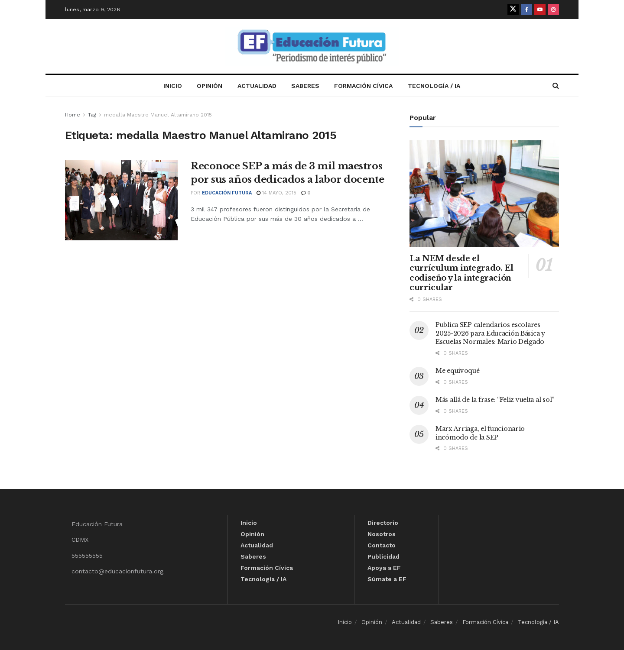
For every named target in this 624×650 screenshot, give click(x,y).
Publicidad (383, 556)
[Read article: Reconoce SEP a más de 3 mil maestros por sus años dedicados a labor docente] (121, 200)
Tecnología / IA (434, 85)
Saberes (305, 85)
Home (72, 115)
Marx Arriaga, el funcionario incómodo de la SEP (480, 433)
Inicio (172, 85)
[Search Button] (555, 86)
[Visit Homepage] (312, 46)
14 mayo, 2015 (276, 193)
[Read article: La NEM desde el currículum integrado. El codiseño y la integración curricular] (484, 193)
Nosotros (381, 533)
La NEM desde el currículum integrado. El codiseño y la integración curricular (461, 273)
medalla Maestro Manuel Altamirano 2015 (158, 115)
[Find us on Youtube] (540, 9)
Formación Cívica (363, 85)
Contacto (381, 545)
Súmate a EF (386, 579)
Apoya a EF (384, 567)
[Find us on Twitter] (513, 9)
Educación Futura (227, 193)
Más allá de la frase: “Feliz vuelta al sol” (495, 400)
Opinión (209, 85)
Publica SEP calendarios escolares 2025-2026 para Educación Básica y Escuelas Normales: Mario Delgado (490, 333)
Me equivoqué (458, 371)
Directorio (382, 522)
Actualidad (256, 85)
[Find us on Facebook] (526, 9)
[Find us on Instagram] (553, 9)
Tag (92, 115)
